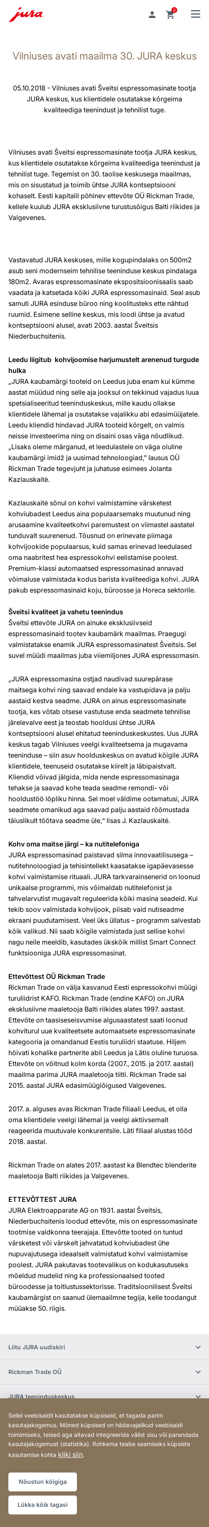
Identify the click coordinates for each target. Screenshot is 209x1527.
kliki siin (70, 1454)
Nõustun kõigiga (43, 1481)
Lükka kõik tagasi (43, 1504)
